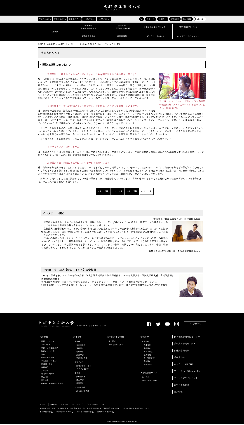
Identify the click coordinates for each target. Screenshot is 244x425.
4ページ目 (146, 193)
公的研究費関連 (47, 375)
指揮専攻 (147, 350)
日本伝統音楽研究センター (187, 338)
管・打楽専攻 (149, 359)
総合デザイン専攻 (83, 367)
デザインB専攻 (82, 370)
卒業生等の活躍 (47, 359)
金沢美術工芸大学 (63, 413)
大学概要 (50, 45)
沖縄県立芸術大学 (104, 413)
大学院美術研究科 (115, 338)
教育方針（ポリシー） (50, 352)
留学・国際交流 (181, 386)
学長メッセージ (47, 343)
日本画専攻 (81, 347)
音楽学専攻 (148, 366)
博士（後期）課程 (115, 346)
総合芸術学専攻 (82, 392)
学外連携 (45, 382)
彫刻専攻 (80, 353)
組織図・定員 (46, 365)
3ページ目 (132, 193)
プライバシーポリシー (95, 406)
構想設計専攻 (81, 359)
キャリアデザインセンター (187, 379)
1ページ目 (103, 193)
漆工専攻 (80, 381)
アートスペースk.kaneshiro (187, 372)
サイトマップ (77, 406)
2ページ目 (117, 193)
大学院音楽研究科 (149, 374)
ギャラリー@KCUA (183, 365)
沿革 (43, 356)
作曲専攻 (147, 347)
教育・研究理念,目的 (49, 349)
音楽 (84, 45)
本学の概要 (45, 346)
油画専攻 (80, 350)
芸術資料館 (179, 359)
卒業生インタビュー (68, 45)
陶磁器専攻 (81, 378)
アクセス (151, 21)
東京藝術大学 (45, 413)
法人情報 (187, 21)
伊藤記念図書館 (181, 352)
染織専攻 (80, 385)
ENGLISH (199, 21)
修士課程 (112, 343)
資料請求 (175, 21)
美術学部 (77, 338)
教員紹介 (45, 369)
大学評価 (45, 372)
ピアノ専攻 (148, 353)
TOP (40, 45)
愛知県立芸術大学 (84, 413)
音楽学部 (145, 338)
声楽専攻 (147, 363)
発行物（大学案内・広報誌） (53, 385)
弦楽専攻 (147, 356)
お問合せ (163, 21)
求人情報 (45, 378)
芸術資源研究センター (185, 345)
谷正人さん (95, 45)
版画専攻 (80, 356)
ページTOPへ (195, 325)
